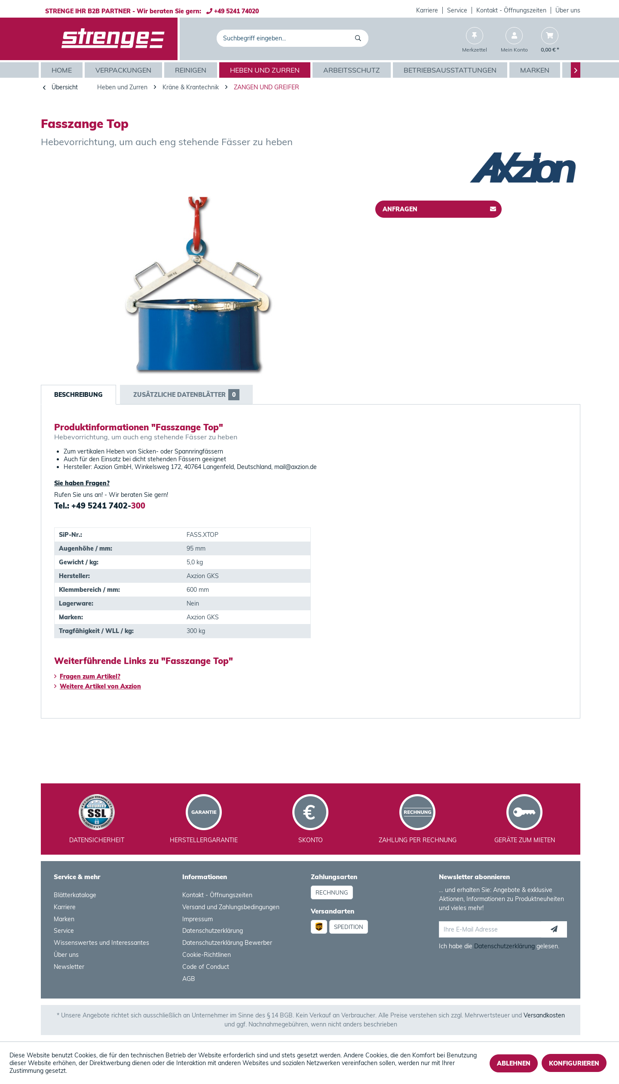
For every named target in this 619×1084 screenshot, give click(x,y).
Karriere (427, 10)
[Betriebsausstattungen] (451, 70)
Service (457, 10)
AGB (188, 979)
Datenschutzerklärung (212, 931)
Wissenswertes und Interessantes (101, 943)
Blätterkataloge (75, 895)
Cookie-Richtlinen (206, 955)
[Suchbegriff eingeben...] (292, 38)
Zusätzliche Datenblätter (186, 394)
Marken (64, 919)
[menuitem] (427, 10)
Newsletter (69, 967)
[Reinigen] (191, 70)
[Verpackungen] (124, 70)
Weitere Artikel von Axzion (97, 686)
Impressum (197, 919)
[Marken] (535, 70)
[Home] (63, 70)
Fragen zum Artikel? (87, 676)
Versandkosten (544, 1015)
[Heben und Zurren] (266, 70)
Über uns (567, 10)
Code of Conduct (205, 967)
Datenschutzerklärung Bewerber (227, 943)
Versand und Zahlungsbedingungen (230, 907)
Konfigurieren (574, 1063)
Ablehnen (513, 1063)
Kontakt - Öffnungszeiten (511, 10)
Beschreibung (78, 395)
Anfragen (439, 207)
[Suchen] (359, 38)
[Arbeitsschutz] (353, 70)
